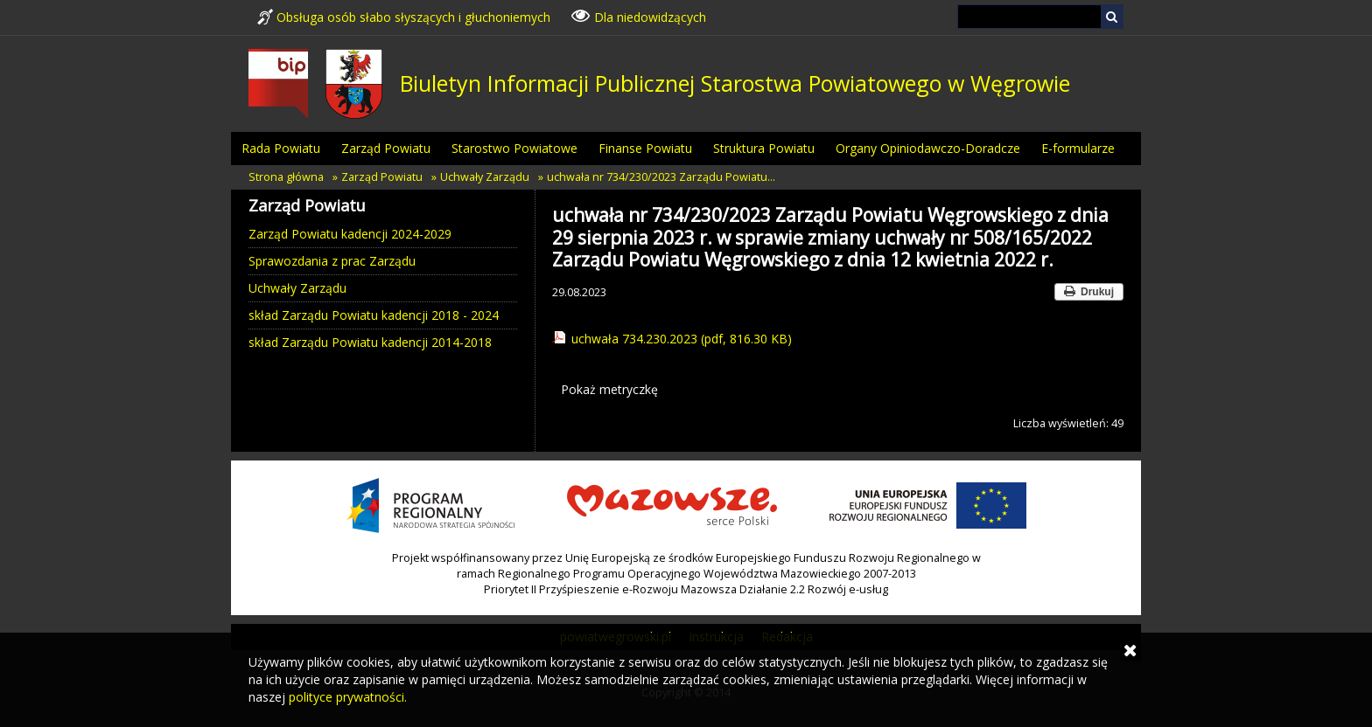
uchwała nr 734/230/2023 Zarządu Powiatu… (661, 177)
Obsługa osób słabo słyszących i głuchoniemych (403, 17)
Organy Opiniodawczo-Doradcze (928, 148)
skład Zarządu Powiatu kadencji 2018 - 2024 (373, 315)
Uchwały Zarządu (484, 177)
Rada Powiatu (281, 148)
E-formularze (1078, 148)
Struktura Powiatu (764, 148)
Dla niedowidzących (638, 15)
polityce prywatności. (348, 697)
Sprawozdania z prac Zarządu (332, 261)
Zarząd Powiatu (385, 148)
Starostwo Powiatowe (515, 148)
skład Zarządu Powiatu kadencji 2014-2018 (370, 342)
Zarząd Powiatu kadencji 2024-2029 (350, 233)
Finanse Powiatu (645, 148)
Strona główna (286, 177)
